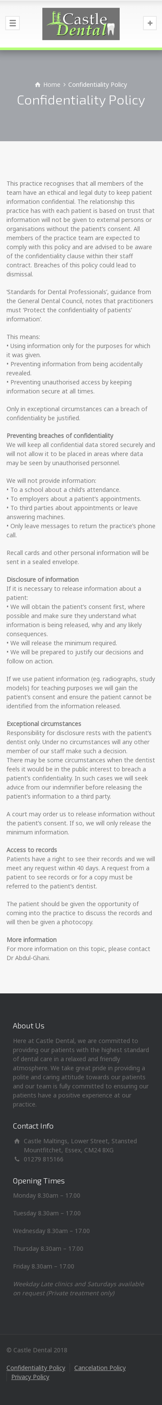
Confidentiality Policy (35, 1368)
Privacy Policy (30, 1377)
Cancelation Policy (100, 1368)
